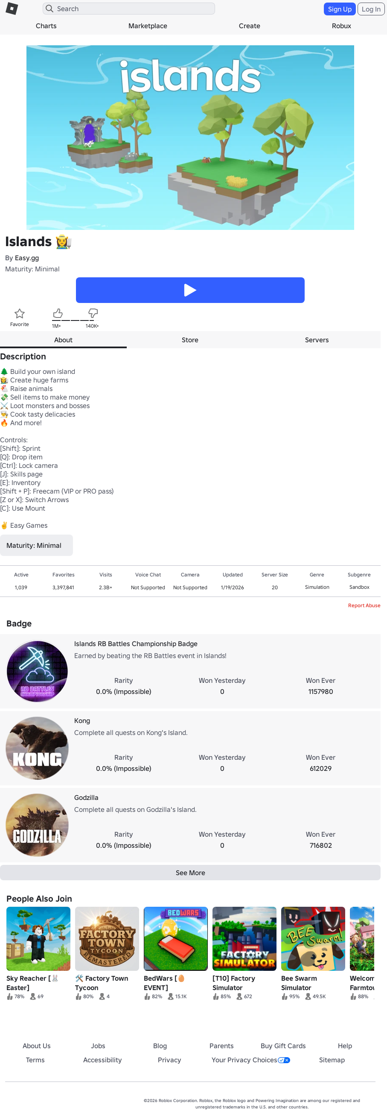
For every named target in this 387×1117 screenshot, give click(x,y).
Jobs (98, 1045)
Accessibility (102, 1059)
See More (190, 872)
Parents (222, 1045)
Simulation (317, 587)
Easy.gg (27, 257)
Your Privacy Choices (251, 1059)
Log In (371, 9)
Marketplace (147, 25)
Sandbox (359, 587)
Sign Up (340, 9)
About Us (37, 1045)
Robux (341, 25)
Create (249, 25)
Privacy (169, 1059)
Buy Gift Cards (283, 1045)
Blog (160, 1045)
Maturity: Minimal (32, 269)
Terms (35, 1059)
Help (345, 1045)
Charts (46, 25)
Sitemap (332, 1059)
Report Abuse (364, 605)
